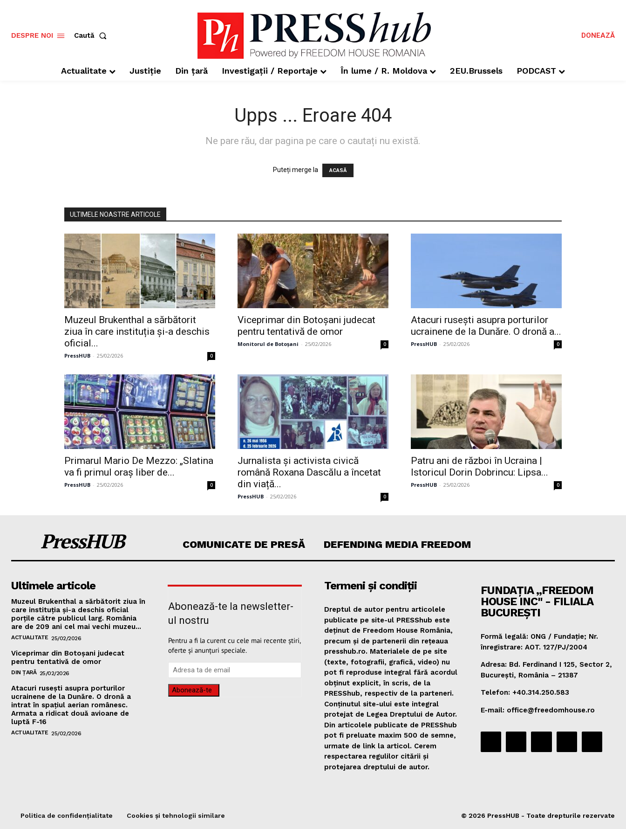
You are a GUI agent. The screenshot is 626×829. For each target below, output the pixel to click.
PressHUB (77, 355)
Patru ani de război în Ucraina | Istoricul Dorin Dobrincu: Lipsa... (479, 466)
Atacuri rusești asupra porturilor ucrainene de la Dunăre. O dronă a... (486, 325)
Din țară (23, 672)
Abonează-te (192, 690)
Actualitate (29, 637)
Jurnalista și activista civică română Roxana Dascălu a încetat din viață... (309, 472)
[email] (234, 670)
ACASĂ (338, 170)
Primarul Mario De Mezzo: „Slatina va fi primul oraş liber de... (138, 466)
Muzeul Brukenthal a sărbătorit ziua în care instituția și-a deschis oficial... (137, 331)
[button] (92, 35)
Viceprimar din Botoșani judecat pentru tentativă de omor (306, 325)
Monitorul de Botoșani (268, 343)
